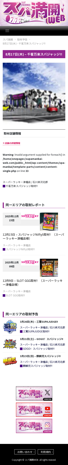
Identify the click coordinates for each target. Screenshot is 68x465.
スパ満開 (8, 39)
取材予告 (22, 39)
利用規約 (46, 452)
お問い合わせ (24, 452)
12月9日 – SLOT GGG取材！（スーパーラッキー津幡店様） (33, 282)
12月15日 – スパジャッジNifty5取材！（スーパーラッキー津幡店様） (33, 236)
